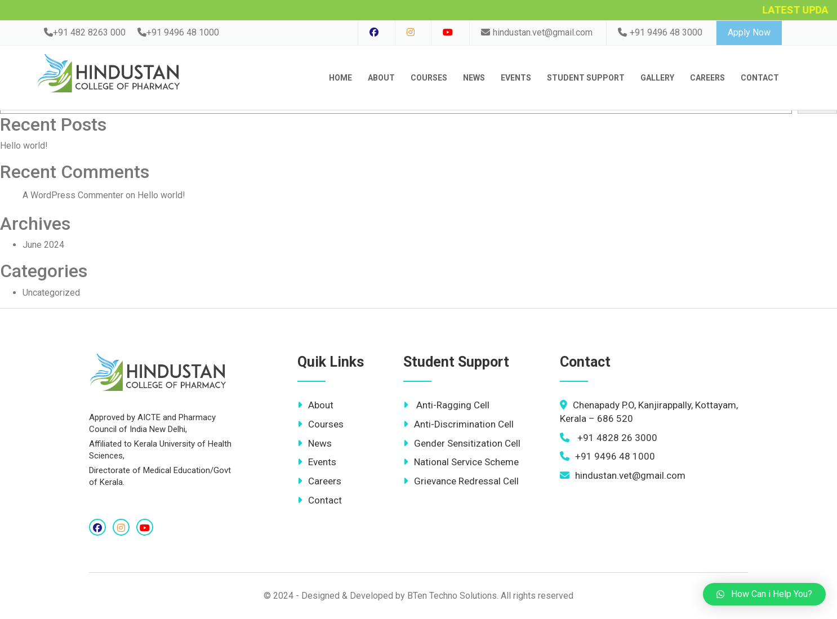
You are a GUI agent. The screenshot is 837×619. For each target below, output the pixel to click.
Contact (319, 500)
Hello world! (24, 145)
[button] (764, 594)
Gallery (657, 77)
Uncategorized (51, 292)
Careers (707, 77)
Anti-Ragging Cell (446, 405)
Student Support (586, 77)
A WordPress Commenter (73, 195)
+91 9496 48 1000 (178, 32)
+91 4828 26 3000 (608, 437)
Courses (429, 77)
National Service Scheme (461, 461)
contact (760, 77)
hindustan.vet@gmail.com (537, 32)
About (381, 77)
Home (340, 77)
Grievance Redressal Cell (461, 481)
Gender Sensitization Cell (461, 443)
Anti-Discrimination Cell (458, 424)
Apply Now (749, 32)
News (474, 77)
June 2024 (43, 244)
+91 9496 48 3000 (660, 32)
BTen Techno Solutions (452, 595)
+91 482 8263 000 (85, 32)
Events (516, 77)
